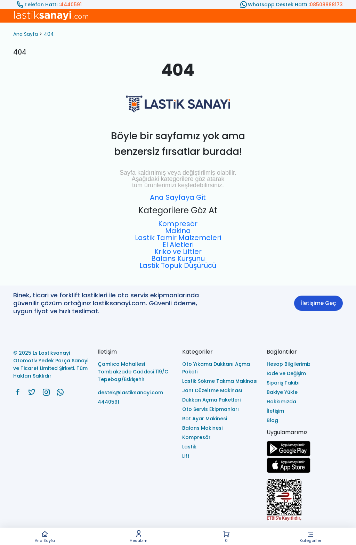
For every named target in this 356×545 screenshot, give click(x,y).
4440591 (71, 4)
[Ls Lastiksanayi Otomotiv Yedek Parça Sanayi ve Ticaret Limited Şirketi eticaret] (305, 500)
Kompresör (177, 224)
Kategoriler (310, 536)
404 (49, 34)
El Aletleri (178, 244)
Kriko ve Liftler (178, 251)
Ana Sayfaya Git (178, 197)
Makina (178, 231)
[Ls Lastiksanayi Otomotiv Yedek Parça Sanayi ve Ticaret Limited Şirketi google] (288, 455)
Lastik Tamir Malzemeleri (178, 237)
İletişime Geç (318, 303)
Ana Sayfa (45, 536)
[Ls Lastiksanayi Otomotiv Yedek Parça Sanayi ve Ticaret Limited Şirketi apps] (288, 471)
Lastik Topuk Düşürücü (177, 265)
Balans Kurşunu (178, 258)
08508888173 (326, 4)
